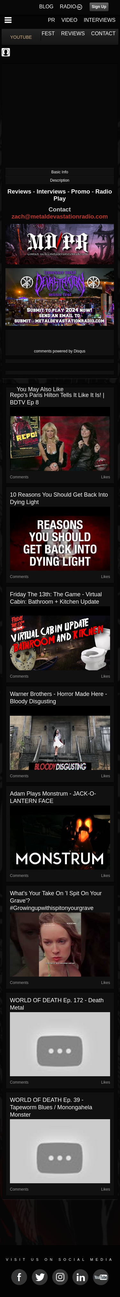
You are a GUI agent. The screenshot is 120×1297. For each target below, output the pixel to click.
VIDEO (69, 20)
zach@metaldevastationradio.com (60, 216)
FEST (48, 33)
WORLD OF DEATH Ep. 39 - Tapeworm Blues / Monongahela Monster (51, 1107)
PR (51, 20)
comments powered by (59, 351)
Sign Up (99, 6)
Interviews (51, 191)
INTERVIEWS (100, 20)
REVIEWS (73, 33)
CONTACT (103, 33)
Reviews (20, 191)
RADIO (68, 6)
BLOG (46, 6)
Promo (81, 191)
